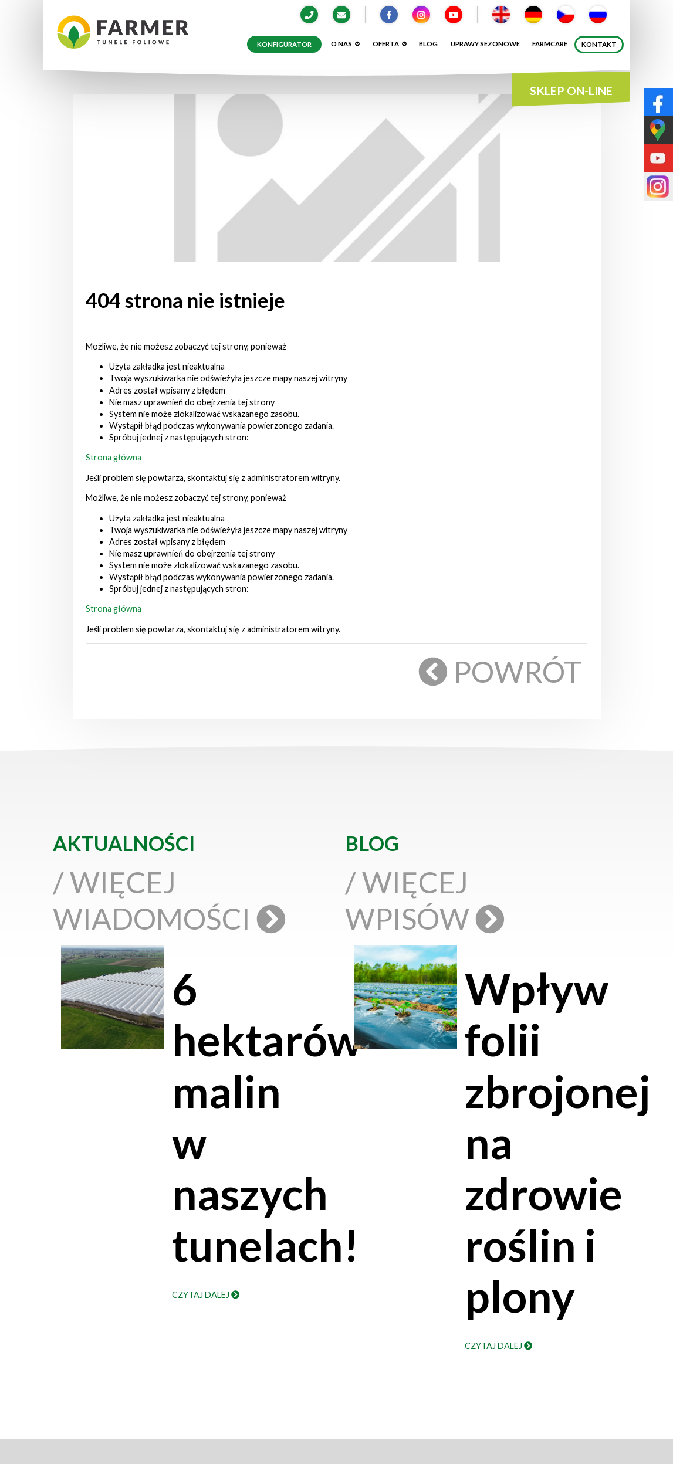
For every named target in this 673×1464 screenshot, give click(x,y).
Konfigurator (284, 44)
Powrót (501, 671)
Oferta (390, 44)
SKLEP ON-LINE (571, 90)
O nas (345, 44)
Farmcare (549, 44)
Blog (428, 44)
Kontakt (599, 44)
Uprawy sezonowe (485, 44)
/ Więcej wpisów (422, 900)
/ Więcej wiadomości (167, 900)
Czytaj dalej (205, 1295)
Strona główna (113, 457)
